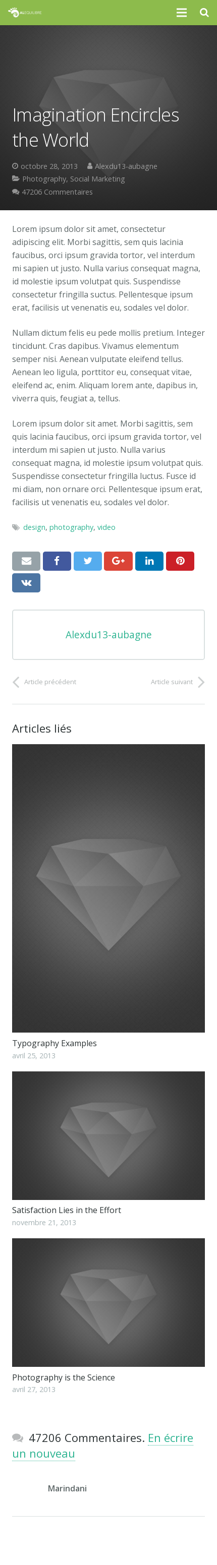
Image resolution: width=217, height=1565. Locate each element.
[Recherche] (204, 12)
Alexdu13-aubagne (126, 166)
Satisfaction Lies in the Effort (66, 1210)
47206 (57, 192)
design (34, 527)
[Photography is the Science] (108, 1302)
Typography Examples (54, 1043)
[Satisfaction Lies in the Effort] (108, 1135)
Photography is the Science (63, 1377)
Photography (44, 179)
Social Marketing (97, 179)
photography (71, 527)
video (106, 527)
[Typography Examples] (108, 888)
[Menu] (182, 12)
